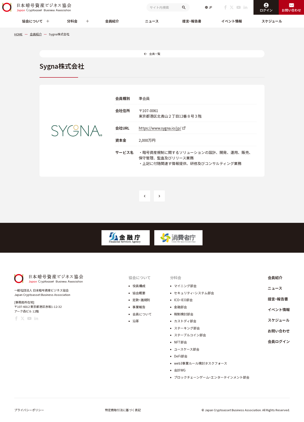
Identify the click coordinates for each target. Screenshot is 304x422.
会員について (142, 314)
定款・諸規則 (141, 299)
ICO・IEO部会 (183, 299)
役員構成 (138, 285)
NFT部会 (180, 342)
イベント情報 (231, 21)
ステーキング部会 (187, 328)
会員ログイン (279, 341)
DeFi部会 (180, 356)
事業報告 (138, 307)
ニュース (152, 21)
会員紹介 (112, 21)
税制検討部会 (183, 314)
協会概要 (138, 293)
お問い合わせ (279, 331)
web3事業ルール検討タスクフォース (200, 363)
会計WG (180, 370)
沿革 (135, 321)
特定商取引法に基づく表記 (123, 410)
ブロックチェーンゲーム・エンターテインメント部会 (211, 377)
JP (210, 7)
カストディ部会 (185, 321)
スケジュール (272, 21)
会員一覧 (154, 54)
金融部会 (180, 307)
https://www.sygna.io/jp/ (160, 128)
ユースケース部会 (186, 349)
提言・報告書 (191, 21)
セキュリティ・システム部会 (194, 293)
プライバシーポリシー (29, 410)
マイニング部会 (185, 285)
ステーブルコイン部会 (190, 335)
